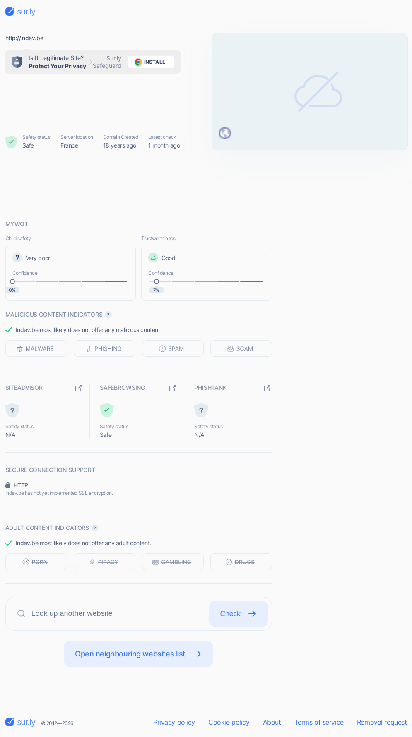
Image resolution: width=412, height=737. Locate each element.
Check (238, 614)
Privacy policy (174, 722)
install (148, 62)
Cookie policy (229, 722)
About (272, 722)
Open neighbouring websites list (138, 654)
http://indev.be (24, 37)
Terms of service (319, 722)
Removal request (382, 722)
